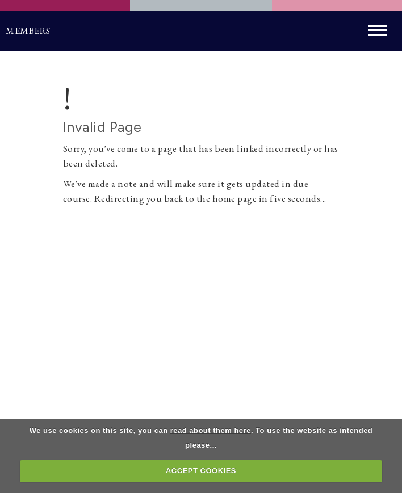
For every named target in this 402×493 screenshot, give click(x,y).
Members (28, 31)
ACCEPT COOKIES (201, 470)
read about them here (210, 430)
